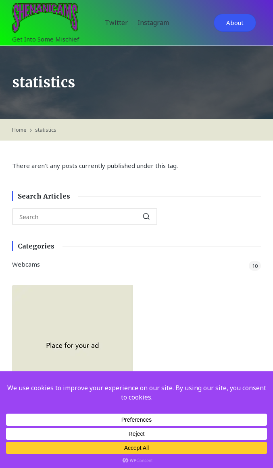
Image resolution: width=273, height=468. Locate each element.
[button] (235, 23)
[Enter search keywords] (84, 216)
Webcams (26, 264)
